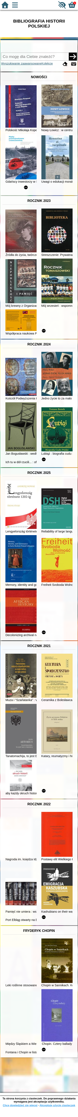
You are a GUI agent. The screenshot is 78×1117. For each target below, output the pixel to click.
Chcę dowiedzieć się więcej (20, 1105)
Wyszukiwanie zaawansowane (21, 63)
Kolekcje (47, 63)
